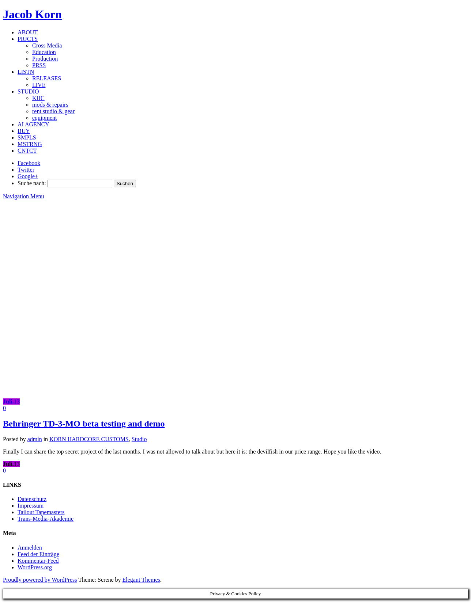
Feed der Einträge (38, 554)
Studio (139, 439)
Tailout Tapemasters (41, 512)
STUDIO (28, 91)
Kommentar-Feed (38, 561)
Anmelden (30, 547)
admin (34, 439)
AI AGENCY (33, 124)
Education (44, 52)
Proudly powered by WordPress (40, 580)
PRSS (39, 65)
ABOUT (28, 32)
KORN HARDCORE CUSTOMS (89, 439)
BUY (24, 131)
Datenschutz (32, 499)
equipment (44, 118)
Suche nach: (32, 183)
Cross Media (47, 45)
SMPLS (27, 137)
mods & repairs (50, 105)
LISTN (26, 72)
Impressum (31, 505)
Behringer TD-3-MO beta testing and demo (84, 423)
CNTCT (27, 151)
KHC (38, 98)
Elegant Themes (141, 580)
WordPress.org (35, 567)
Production (45, 59)
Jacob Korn (32, 14)
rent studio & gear (53, 111)
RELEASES (46, 78)
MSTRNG (30, 144)
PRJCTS (28, 39)
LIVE (38, 85)
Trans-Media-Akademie (46, 519)
